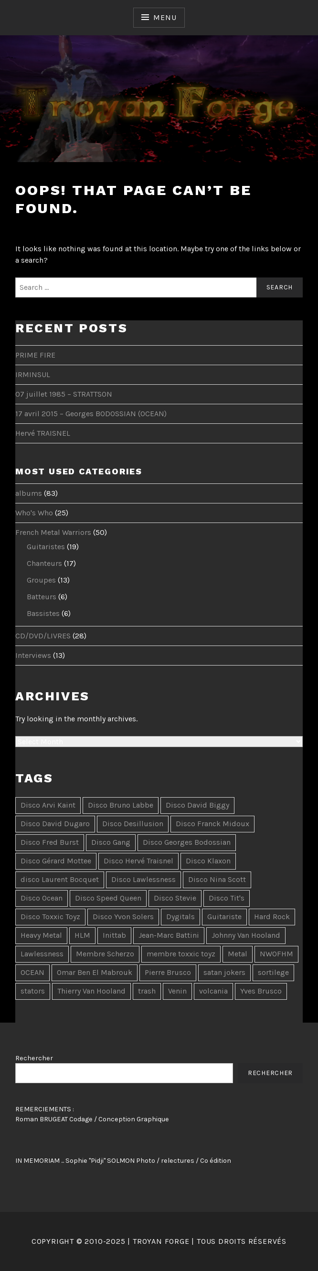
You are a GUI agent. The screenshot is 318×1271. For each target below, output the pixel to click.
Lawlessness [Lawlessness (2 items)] (42, 953)
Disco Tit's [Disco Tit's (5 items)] (226, 897)
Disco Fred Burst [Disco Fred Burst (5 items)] (50, 842)
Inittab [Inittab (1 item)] (114, 935)
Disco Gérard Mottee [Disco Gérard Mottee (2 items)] (56, 860)
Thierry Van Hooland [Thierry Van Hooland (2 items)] (91, 990)
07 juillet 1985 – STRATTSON (63, 394)
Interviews (33, 655)
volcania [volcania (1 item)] (213, 990)
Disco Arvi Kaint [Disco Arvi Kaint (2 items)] (48, 805)
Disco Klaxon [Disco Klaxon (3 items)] (208, 860)
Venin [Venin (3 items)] (177, 990)
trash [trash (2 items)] (147, 990)
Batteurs (41, 596)
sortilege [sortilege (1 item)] (273, 972)
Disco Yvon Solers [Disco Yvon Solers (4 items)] (123, 916)
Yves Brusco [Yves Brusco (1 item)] (261, 990)
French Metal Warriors (53, 532)
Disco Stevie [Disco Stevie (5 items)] (175, 897)
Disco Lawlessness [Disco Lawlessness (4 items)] (143, 879)
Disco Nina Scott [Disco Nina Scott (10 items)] (217, 879)
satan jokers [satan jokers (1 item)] (224, 972)
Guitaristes (46, 546)
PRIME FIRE (35, 354)
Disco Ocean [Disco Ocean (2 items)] (42, 897)
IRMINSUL (32, 374)
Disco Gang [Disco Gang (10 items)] (110, 842)
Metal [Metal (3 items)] (237, 953)
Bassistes (43, 613)
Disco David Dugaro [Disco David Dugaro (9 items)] (55, 823)
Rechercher (34, 1058)
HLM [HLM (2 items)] (82, 935)
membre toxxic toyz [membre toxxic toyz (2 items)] (181, 953)
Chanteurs (44, 563)
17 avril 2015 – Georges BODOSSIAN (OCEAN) (91, 413)
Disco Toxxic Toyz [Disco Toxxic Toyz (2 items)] (50, 916)
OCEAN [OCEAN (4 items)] (32, 972)
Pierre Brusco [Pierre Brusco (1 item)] (168, 972)
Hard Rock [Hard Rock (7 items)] (272, 916)
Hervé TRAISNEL (42, 433)
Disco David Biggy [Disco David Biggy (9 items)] (197, 805)
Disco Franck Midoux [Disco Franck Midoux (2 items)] (212, 823)
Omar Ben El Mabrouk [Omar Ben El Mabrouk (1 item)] (94, 972)
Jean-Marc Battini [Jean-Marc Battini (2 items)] (168, 935)
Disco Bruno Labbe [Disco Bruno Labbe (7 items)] (120, 805)
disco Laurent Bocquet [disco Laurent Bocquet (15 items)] (60, 879)
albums (28, 493)
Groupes (41, 579)
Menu (164, 17)
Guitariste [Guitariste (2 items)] (224, 916)
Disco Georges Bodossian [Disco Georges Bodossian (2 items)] (187, 842)
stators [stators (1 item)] (33, 990)
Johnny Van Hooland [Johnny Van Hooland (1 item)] (246, 935)
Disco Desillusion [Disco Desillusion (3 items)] (132, 823)
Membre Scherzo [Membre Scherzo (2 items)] (105, 953)
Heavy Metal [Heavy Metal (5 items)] (41, 935)
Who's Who (34, 512)
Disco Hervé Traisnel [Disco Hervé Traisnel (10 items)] (138, 860)
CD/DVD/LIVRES (43, 635)
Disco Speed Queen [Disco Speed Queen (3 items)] (108, 897)
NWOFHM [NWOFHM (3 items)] (276, 953)
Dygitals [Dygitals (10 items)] (180, 916)
